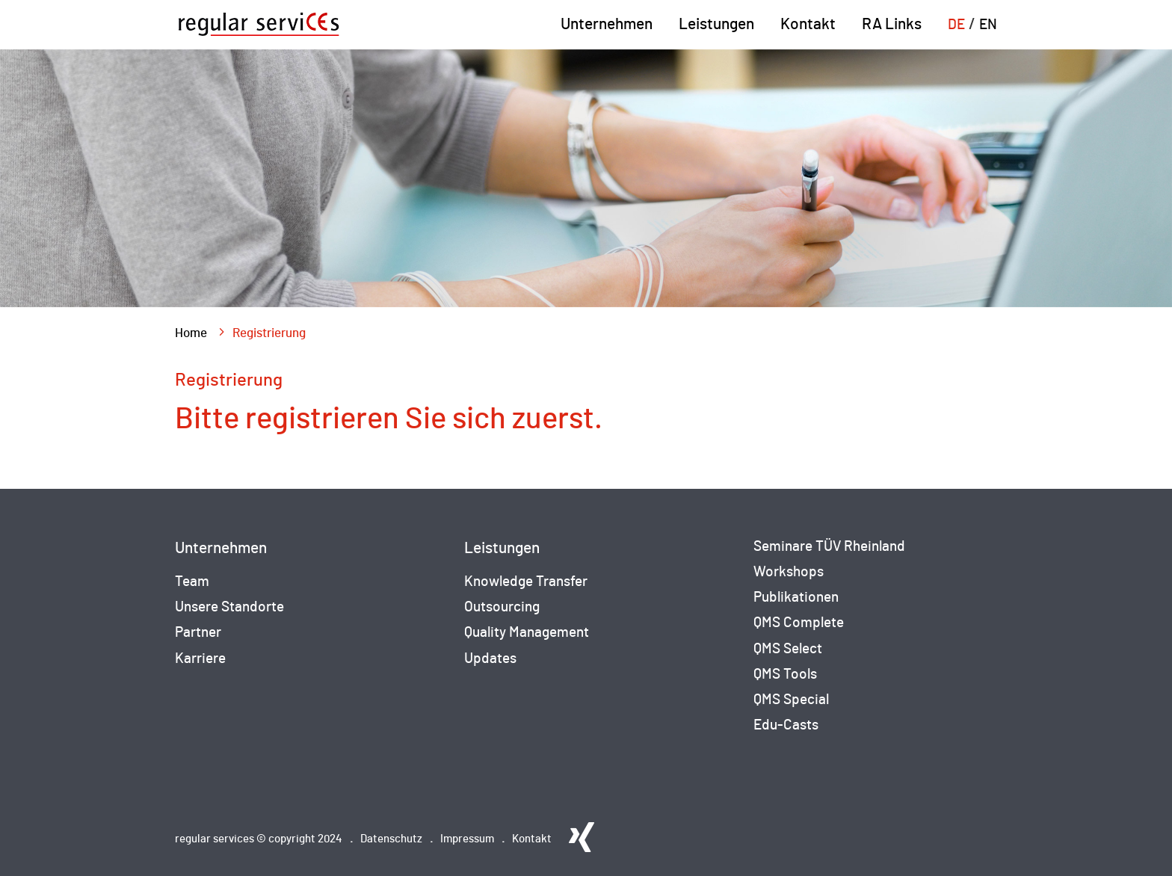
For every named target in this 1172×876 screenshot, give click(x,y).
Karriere (200, 659)
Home (191, 333)
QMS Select (787, 649)
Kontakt (808, 24)
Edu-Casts (785, 725)
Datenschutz (391, 839)
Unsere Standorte (229, 607)
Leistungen (716, 24)
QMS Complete (798, 623)
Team (192, 582)
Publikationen (796, 597)
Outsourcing (502, 607)
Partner (198, 633)
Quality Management (526, 633)
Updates (490, 659)
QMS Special (791, 700)
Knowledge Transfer (525, 582)
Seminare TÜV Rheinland (829, 547)
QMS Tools (785, 674)
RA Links (892, 24)
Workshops (788, 572)
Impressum (467, 839)
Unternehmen (607, 24)
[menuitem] (956, 33)
